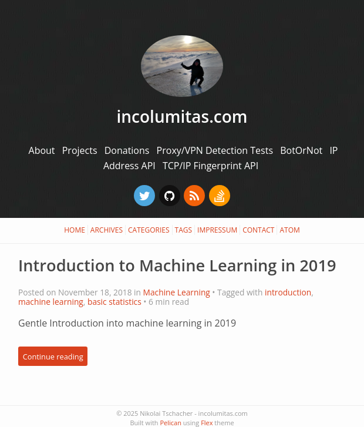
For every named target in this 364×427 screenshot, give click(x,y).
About (43, 150)
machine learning (50, 301)
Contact (258, 230)
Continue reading (53, 356)
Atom (289, 230)
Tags (184, 230)
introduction (288, 292)
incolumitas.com (181, 116)
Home (74, 230)
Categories (149, 230)
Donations (128, 150)
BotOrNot (302, 150)
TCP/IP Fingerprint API (210, 165)
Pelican (170, 422)
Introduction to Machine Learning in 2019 (177, 265)
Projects (81, 150)
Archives (106, 230)
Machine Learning (176, 292)
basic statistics (114, 301)
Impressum (217, 230)
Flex (207, 422)
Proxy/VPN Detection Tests (216, 150)
